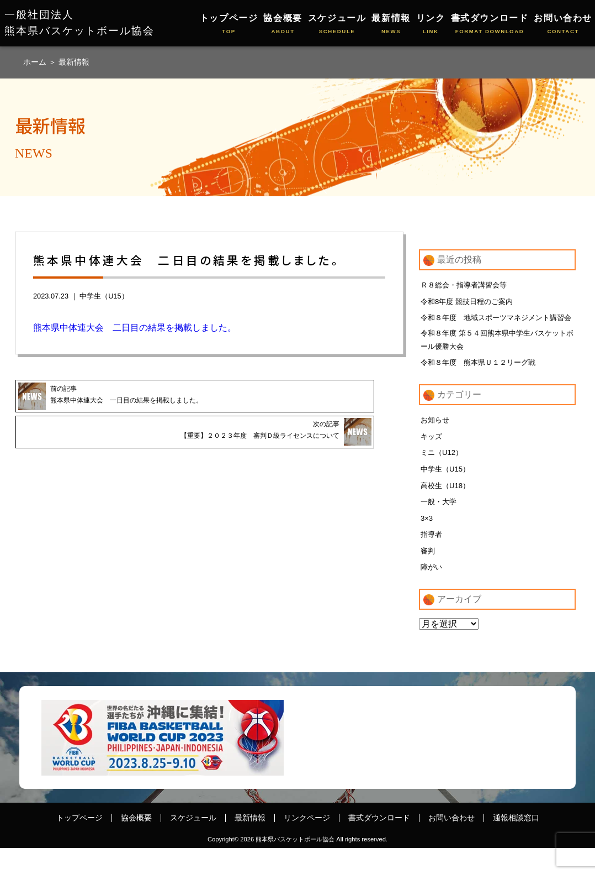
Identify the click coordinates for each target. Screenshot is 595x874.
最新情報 (390, 24)
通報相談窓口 (516, 843)
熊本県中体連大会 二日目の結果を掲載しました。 (134, 327)
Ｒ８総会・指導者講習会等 (467, 284)
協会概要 (282, 24)
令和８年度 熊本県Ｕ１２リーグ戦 (482, 380)
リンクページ (307, 843)
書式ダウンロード (490, 24)
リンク (430, 24)
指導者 (432, 557)
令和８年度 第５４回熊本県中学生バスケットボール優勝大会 (495, 356)
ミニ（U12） (443, 473)
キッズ (432, 456)
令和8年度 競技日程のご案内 (470, 301)
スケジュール (337, 24)
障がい (432, 592)
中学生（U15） (103, 296)
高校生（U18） (447, 507)
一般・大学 (440, 524)
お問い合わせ (563, 24)
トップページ (229, 24)
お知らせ (436, 439)
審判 (428, 575)
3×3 (427, 541)
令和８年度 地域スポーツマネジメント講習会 (494, 325)
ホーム (36, 61)
